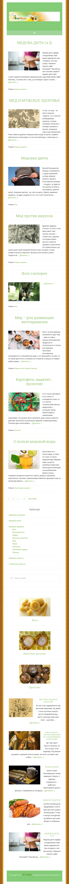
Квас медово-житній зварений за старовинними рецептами (51, 735)
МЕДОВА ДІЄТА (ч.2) (34, 42)
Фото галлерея (34, 273)
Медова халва (52, 766)
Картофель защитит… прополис (34, 381)
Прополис (17, 430)
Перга (14, 544)
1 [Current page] (8, 499)
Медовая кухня (19, 368)
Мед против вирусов (34, 215)
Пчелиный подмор (19, 549)
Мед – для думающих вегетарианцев (34, 319)
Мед (15, 204)
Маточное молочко (20, 538)
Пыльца (15, 552)
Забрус (15, 535)
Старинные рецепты (17, 564)
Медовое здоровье (20, 89)
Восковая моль (18, 532)
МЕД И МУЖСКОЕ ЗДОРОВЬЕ (34, 100)
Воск (14, 529)
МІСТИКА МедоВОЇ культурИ (48, 700)
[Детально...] (13, 82)
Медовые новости (16, 558)
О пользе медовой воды (34, 441)
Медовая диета (34, 158)
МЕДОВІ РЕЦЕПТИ (52, 800)
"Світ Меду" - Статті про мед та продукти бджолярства (34, 16)
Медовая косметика (17, 515)
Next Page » (32, 499)
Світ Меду (27, 874)
